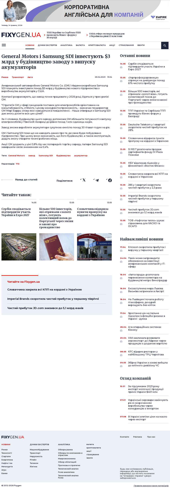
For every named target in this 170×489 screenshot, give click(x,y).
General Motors (16, 155)
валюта (80, 45)
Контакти (124, 437)
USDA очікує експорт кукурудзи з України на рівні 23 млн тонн (105, 35)
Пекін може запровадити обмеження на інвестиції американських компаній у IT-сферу (146, 262)
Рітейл (33, 460)
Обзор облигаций (67, 462)
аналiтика (64, 444)
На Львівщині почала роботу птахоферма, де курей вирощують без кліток (146, 302)
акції (112, 45)
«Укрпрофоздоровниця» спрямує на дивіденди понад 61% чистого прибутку (146, 80)
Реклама (137, 437)
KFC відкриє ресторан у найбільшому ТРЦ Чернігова (146, 353)
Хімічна (33, 466)
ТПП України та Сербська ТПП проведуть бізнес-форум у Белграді (62, 35)
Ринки (4, 77)
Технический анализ (68, 469)
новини (29, 45)
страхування (126, 45)
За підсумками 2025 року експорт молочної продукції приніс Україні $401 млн (146, 389)
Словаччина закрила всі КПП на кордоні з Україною (44, 289)
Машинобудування (39, 450)
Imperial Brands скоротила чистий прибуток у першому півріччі (53, 298)
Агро (3, 470)
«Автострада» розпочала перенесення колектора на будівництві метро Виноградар (147, 277)
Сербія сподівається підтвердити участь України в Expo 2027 (146, 66)
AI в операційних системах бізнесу (144, 329)
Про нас (151, 437)
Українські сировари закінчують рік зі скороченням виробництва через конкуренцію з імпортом (148, 404)
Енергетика (7, 460)
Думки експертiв (47, 45)
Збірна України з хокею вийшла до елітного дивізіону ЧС (148, 364)
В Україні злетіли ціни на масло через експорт (147, 418)
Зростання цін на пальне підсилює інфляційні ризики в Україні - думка (146, 316)
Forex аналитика (66, 472)
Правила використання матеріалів (151, 485)
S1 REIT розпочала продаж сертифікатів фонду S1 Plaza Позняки (145, 152)
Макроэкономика (66, 459)
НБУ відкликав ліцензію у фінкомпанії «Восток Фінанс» (146, 165)
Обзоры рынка (65, 450)
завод (31, 155)
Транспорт (18, 77)
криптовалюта (97, 45)
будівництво (63, 155)
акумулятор (81, 155)
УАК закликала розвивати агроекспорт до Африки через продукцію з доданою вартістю (147, 341)
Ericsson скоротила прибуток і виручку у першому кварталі (147, 249)
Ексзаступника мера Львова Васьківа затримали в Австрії (146, 290)
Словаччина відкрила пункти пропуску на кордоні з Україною (148, 140)
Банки (4, 473)
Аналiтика (66, 45)
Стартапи (6, 456)
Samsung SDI (46, 155)
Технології (6, 453)
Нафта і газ (6, 463)
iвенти (141, 45)
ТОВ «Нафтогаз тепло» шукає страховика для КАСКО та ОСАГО (146, 223)
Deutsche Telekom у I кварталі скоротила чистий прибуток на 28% (147, 127)
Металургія (7, 466)
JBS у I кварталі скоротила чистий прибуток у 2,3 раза (145, 187)
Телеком (34, 463)
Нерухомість (36, 456)
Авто (30, 77)
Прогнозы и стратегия (69, 465)
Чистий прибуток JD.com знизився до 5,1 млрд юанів (45, 308)
